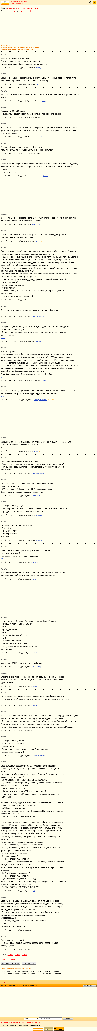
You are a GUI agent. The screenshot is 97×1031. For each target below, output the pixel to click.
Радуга (38, 84)
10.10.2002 (4, 673)
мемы (24, 8)
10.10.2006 (4, 546)
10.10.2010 (4, 457)
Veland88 (39, 540)
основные (12, 982)
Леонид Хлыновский (40, 400)
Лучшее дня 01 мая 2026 (19, 1)
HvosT (35, 579)
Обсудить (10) (22, 300)
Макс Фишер (37, 667)
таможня (3, 702)
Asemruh (39, 137)
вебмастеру (30, 1022)
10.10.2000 (4, 712)
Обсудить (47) (22, 84)
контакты (15, 1022)
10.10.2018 (4, 214)
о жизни (3, 313)
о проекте (22, 1022)
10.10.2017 (4, 231)
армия (2, 377)
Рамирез (39, 515)
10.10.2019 (4, 160)
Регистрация (19, 4)
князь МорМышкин (39, 316)
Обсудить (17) (22, 68)
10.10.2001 (4, 692)
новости (37, 1022)
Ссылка (20, 224)
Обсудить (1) (23, 341)
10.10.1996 (4, 936)
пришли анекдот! (89, 985)
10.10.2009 (4, 480)
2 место (10, 955)
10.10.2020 (4, 143)
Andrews (45, 176)
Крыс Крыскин (36, 224)
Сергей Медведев (38, 473)
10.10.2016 (4, 247)
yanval (44, 380)
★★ (40, 241)
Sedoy (36, 653)
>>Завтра (11, 959)
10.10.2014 (4, 323)
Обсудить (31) (22, 176)
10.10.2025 (4, 54)
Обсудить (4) (22, 101)
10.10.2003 (4, 659)
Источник (38, 101)
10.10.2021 (4, 124)
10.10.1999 (4, 737)
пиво (2, 559)
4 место (24, 955)
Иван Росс (36, 496)
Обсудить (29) (22, 153)
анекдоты (10, 8)
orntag (44, 101)
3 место (17, 955)
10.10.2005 (4, 568)
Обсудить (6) (23, 241)
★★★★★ (51, 400)
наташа (35, 562)
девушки (3, 396)
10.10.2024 (4, 74)
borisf (36, 451)
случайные (20, 982)
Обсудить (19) (22, 540)
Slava (35, 686)
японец (38, 68)
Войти (12, 4)
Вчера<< (4, 959)
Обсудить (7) (22, 117)
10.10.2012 (4, 387)
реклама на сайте (6, 1022)
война (7, 377)
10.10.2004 (4, 617)
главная (4, 986)
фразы (29, 8)
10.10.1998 (4, 762)
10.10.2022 (4, 107)
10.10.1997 (4, 897)
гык (37, 241)
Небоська (39, 341)
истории (18, 8)
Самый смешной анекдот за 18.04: (16, 968)
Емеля (35, 705)
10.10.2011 (4, 438)
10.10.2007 (4, 521)
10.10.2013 (4, 348)
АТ (34, 891)
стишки (35, 8)
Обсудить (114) (22, 137)
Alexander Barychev (39, 756)
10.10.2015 (4, 306)
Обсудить (21, 316)
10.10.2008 (4, 502)
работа (3, 338)
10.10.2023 (4, 90)
